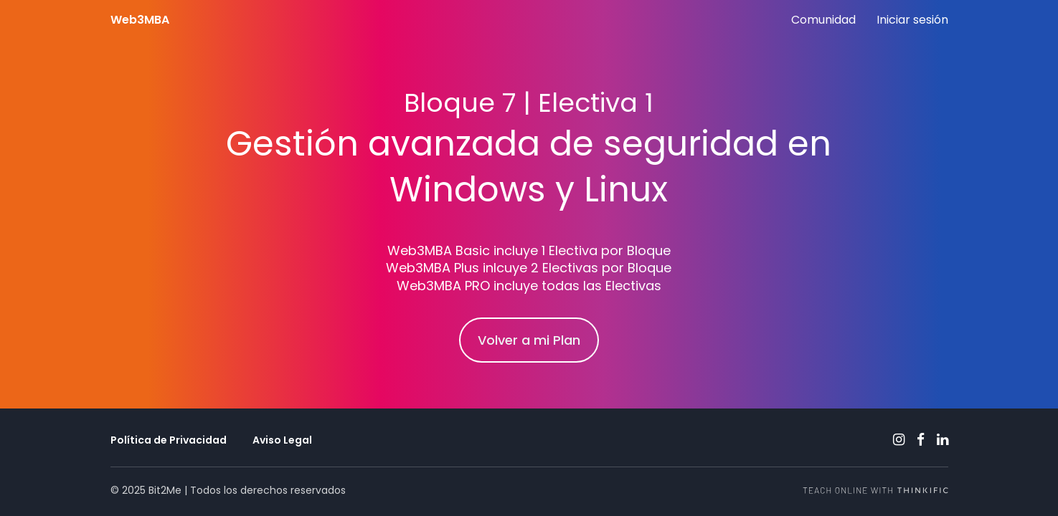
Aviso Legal (282, 440)
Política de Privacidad (168, 440)
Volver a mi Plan (529, 340)
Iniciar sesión (912, 19)
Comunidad (823, 19)
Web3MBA (139, 20)
